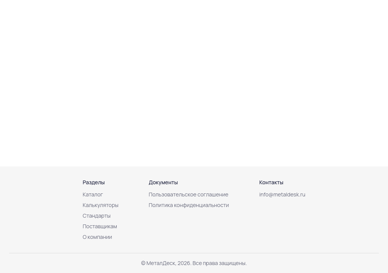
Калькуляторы (100, 205)
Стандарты (97, 215)
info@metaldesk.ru (282, 194)
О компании (97, 236)
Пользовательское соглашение (188, 194)
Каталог (93, 194)
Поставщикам (100, 226)
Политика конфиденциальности (189, 205)
